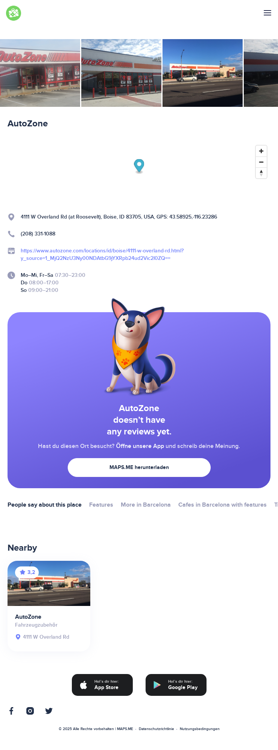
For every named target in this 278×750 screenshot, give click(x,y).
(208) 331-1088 (38, 234)
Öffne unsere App (140, 446)
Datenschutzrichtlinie (156, 729)
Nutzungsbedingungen (200, 729)
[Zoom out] (261, 161)
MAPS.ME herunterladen (139, 467)
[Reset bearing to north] (261, 172)
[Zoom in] (261, 151)
